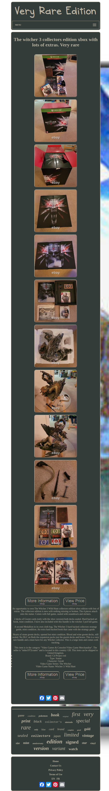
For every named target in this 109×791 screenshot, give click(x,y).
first (76, 714)
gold (87, 729)
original (65, 716)
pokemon (43, 716)
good (79, 730)
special (83, 720)
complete (71, 730)
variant (58, 748)
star (84, 743)
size (18, 743)
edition (54, 742)
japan (57, 736)
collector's (53, 722)
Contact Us (55, 765)
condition (31, 716)
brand (60, 729)
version (41, 748)
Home (56, 761)
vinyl (93, 743)
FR (58, 779)
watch (73, 749)
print (26, 721)
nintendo (69, 722)
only (36, 729)
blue (44, 729)
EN (53, 779)
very (89, 714)
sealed (22, 735)
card (51, 729)
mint (26, 743)
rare (26, 727)
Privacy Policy (55, 770)
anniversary (38, 743)
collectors (40, 736)
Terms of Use (55, 774)
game (21, 715)
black (38, 721)
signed (72, 742)
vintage (88, 735)
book (55, 715)
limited (71, 735)
